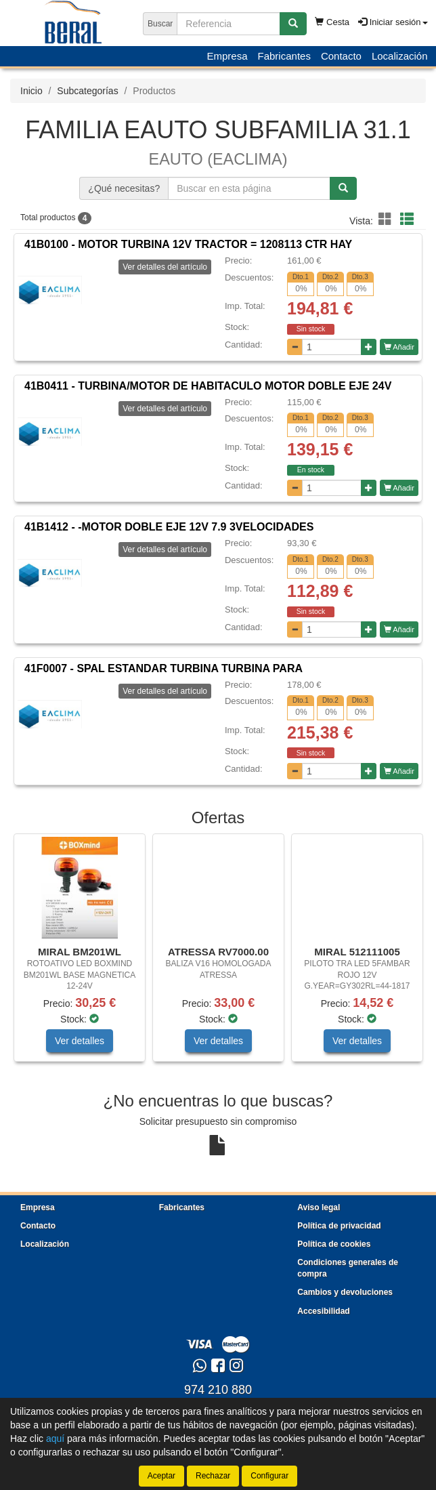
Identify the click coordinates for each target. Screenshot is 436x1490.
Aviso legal (318, 1207)
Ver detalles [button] (79, 1040)
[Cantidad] (332, 347)
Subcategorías (87, 90)
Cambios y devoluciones (345, 1292)
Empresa (226, 56)
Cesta (332, 22)
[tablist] (218, 954)
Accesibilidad (323, 1311)
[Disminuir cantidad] (295, 347)
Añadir (399, 347)
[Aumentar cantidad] (368, 347)
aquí (55, 1438)
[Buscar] (293, 23)
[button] (387, 219)
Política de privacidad (338, 1225)
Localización (400, 56)
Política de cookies (333, 1244)
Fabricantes (284, 56)
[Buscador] (228, 23)
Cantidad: (244, 344)
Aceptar (161, 1476)
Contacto (341, 56)
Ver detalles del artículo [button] (165, 267)
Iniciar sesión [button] (392, 22)
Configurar (269, 1476)
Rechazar (213, 1476)
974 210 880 (218, 1389)
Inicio (31, 90)
